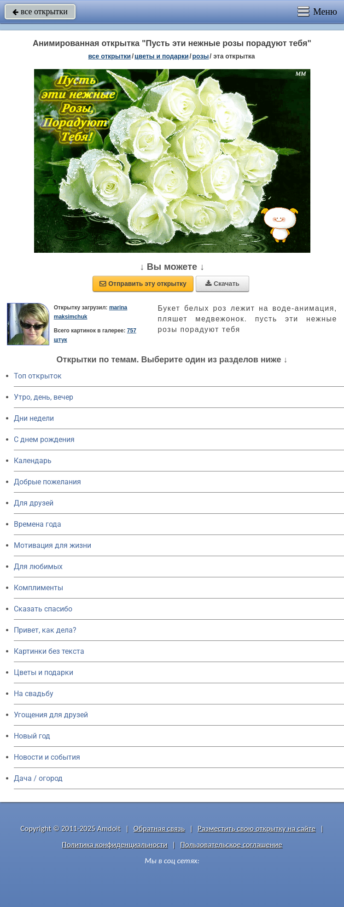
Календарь (33, 460)
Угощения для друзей (51, 714)
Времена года (37, 524)
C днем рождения (44, 439)
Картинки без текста (49, 651)
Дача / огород (38, 778)
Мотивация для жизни (52, 545)
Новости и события (47, 757)
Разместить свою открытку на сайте (256, 828)
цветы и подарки (161, 56)
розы (200, 56)
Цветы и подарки (43, 672)
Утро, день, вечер (43, 397)
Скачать (222, 283)
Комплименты (38, 587)
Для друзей (33, 503)
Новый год (32, 736)
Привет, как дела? (45, 630)
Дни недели (34, 418)
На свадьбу (33, 693)
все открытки (40, 11)
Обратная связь (159, 828)
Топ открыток (38, 376)
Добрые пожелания (47, 481)
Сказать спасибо (43, 609)
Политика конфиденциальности (114, 844)
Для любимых (38, 566)
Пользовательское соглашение (231, 844)
